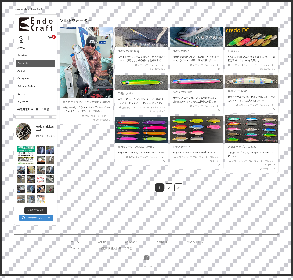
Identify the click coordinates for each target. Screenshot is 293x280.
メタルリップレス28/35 (242, 147)
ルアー (161, 107)
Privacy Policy (26, 88)
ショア (234, 64)
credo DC (234, 51)
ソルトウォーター (93, 114)
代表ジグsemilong (129, 51)
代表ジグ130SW (183, 92)
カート (22, 96)
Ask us (22, 72)
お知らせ (127, 107)
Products (23, 64)
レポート (105, 114)
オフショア (143, 64)
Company (23, 80)
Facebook (23, 56)
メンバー (23, 104)
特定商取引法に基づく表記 (34, 111)
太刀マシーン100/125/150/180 (136, 146)
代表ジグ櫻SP (181, 51)
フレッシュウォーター (264, 64)
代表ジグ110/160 (238, 91)
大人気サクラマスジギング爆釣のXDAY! (86, 100)
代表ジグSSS (126, 93)
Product (76, 250)
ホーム (22, 48)
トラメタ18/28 (182, 146)
